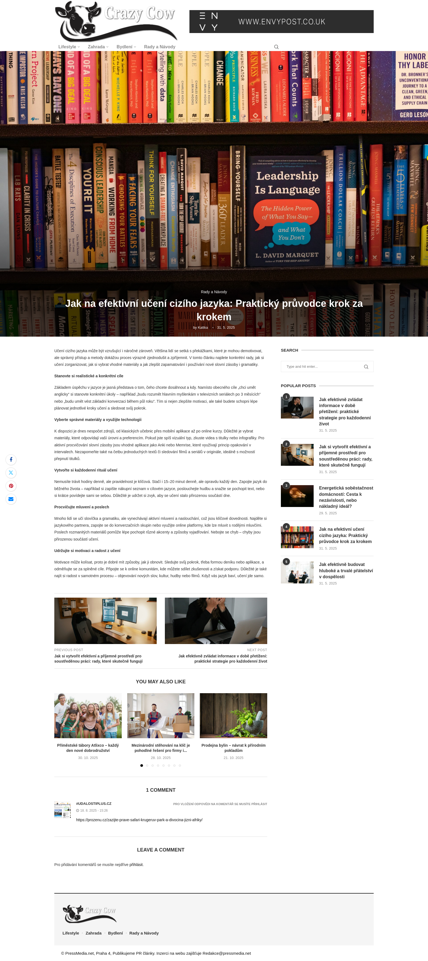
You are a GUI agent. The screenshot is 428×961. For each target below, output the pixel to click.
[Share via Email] (10, 499)
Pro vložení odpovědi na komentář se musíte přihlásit (220, 804)
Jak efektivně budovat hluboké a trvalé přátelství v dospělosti (346, 570)
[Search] (276, 47)
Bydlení (124, 47)
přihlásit (135, 864)
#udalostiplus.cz (93, 804)
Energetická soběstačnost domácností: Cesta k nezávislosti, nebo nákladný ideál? (346, 497)
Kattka (203, 327)
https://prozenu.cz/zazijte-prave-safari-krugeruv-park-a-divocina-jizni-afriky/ (139, 820)
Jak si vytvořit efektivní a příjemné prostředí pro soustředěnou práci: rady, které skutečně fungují (345, 455)
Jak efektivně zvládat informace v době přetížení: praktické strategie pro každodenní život (345, 411)
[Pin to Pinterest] (10, 485)
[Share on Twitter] (10, 472)
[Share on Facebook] (10, 459)
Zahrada (96, 47)
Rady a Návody (160, 47)
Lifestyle (67, 47)
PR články (145, 953)
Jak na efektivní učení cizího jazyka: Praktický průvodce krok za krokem (345, 535)
